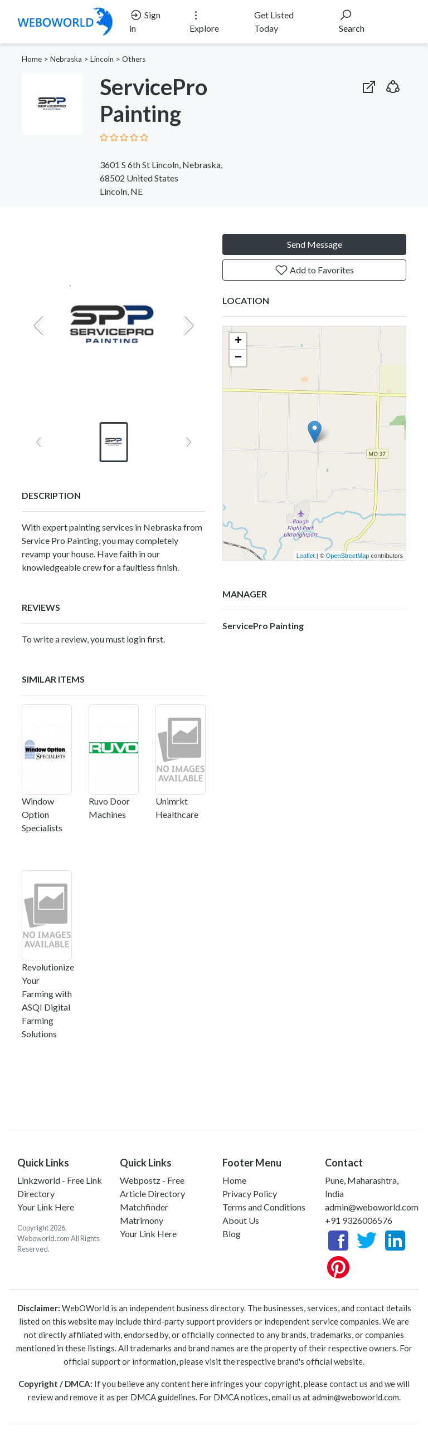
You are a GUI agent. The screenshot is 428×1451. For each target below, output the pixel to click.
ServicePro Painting (263, 625)
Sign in (144, 20)
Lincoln (102, 59)
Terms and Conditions (263, 1207)
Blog (231, 1233)
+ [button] (238, 341)
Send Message (314, 244)
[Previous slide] (39, 326)
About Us (240, 1220)
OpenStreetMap (347, 555)
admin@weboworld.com (372, 1207)
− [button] (238, 358)
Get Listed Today (274, 21)
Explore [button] (204, 20)
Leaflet (305, 555)
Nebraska (66, 59)
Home (32, 59)
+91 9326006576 (358, 1220)
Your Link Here (45, 1207)
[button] (393, 84)
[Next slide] (188, 326)
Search (351, 20)
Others (133, 59)
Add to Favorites (314, 270)
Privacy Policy (249, 1193)
